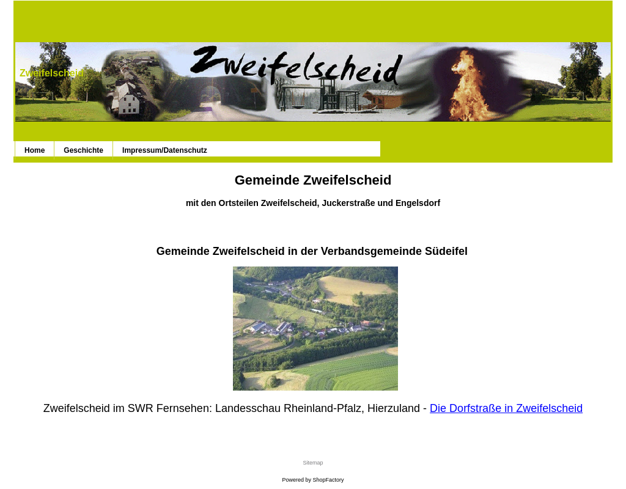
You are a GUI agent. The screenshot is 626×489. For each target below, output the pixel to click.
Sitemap (313, 463)
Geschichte (83, 150)
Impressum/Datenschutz (164, 150)
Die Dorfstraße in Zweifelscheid (506, 408)
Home (34, 150)
